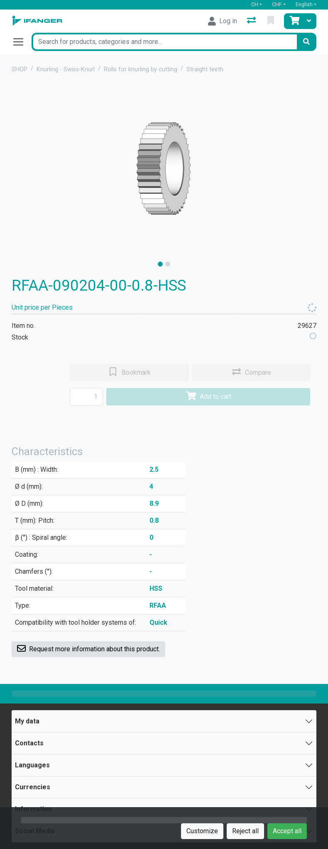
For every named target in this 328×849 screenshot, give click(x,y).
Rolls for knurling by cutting (140, 69)
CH (254, 4)
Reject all (245, 831)
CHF (277, 4)
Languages (32, 765)
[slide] (160, 264)
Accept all (287, 831)
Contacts (29, 743)
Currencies (32, 787)
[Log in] (222, 21)
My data (27, 721)
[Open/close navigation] (22, 42)
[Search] (306, 42)
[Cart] (293, 21)
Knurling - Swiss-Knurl (66, 69)
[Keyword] (164, 42)
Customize (202, 831)
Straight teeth (204, 69)
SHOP (19, 69)
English (304, 4)
